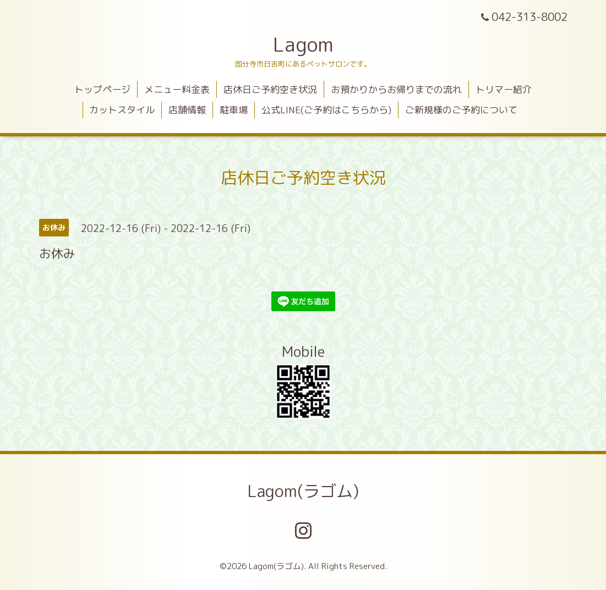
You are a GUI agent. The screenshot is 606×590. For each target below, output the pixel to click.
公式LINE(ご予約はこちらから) (326, 109)
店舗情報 (187, 109)
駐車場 (234, 109)
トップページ (102, 89)
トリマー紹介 (504, 89)
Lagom (303, 44)
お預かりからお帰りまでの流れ (396, 89)
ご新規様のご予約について (461, 109)
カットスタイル (122, 109)
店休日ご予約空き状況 (270, 89)
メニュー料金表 (177, 89)
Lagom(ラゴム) (303, 491)
